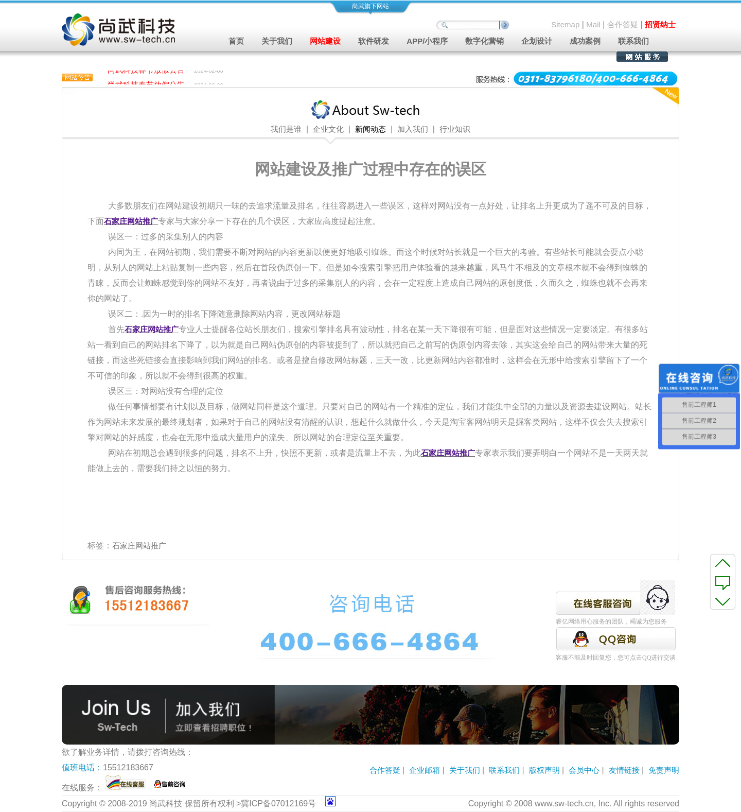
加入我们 (412, 129)
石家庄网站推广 (139, 545)
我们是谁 (286, 129)
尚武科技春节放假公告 (146, 71)
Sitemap (565, 24)
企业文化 (328, 129)
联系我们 (633, 41)
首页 (236, 41)
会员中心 (584, 770)
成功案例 (585, 41)
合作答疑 (622, 24)
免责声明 (663, 770)
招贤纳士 (660, 24)
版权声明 (544, 770)
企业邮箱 (424, 770)
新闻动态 (370, 129)
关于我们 (464, 770)
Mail (593, 24)
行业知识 (454, 129)
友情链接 (624, 770)
